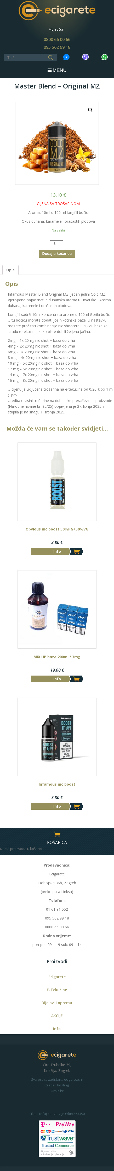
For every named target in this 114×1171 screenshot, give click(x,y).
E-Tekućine (57, 989)
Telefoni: (57, 900)
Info (57, 1028)
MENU (57, 70)
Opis (10, 269)
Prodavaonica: (57, 865)
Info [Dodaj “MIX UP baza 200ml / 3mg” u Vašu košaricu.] (57, 678)
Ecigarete (57, 976)
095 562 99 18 (57, 47)
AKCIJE (57, 1015)
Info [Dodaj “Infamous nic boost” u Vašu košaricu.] (57, 806)
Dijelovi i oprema (57, 1002)
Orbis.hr (57, 1090)
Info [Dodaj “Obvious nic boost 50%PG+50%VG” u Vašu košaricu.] (57, 551)
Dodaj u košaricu (57, 253)
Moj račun (56, 29)
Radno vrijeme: (57, 935)
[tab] (10, 270)
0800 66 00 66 (57, 39)
